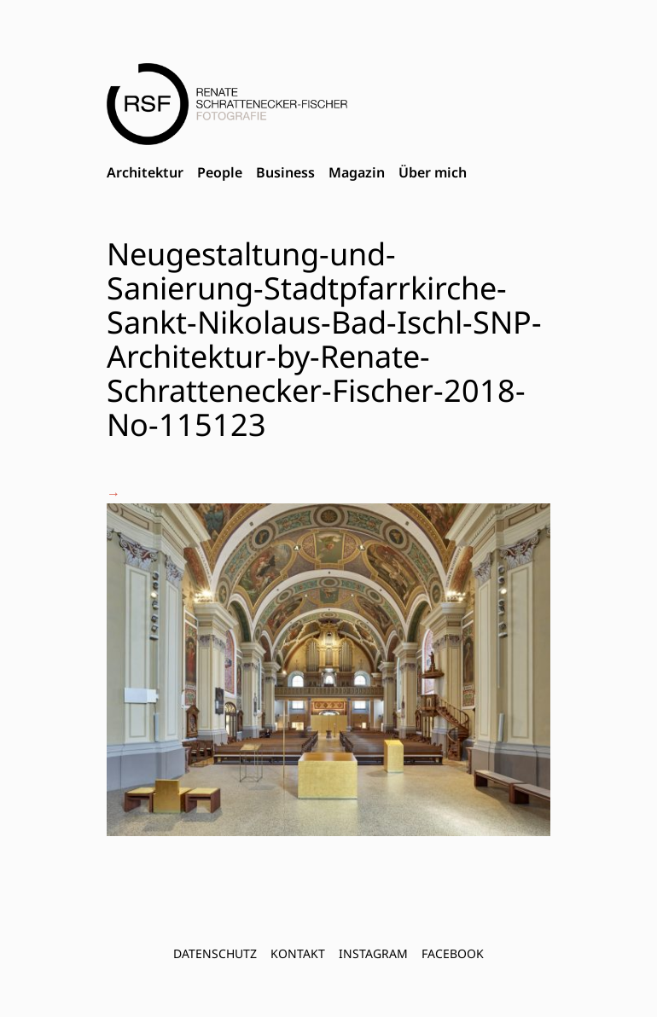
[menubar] (287, 173)
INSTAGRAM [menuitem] (373, 953)
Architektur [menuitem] (145, 172)
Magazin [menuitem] (356, 172)
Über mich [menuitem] (432, 172)
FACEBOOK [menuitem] (453, 953)
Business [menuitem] (285, 172)
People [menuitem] (219, 172)
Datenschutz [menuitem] (215, 953)
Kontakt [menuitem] (297, 953)
